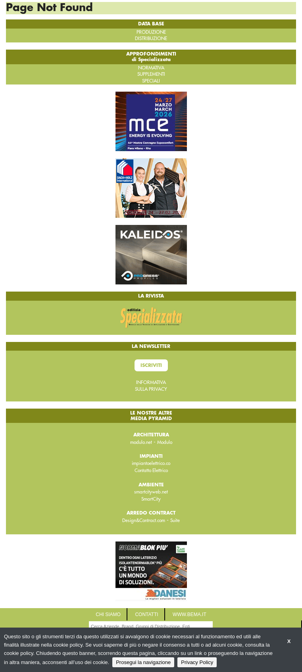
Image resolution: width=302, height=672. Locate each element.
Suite (175, 520)
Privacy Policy (197, 662)
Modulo (164, 442)
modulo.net (141, 442)
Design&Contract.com (143, 520)
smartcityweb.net (151, 492)
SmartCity (151, 499)
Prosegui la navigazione (143, 662)
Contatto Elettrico (151, 470)
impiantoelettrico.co (151, 463)
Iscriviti (151, 365)
